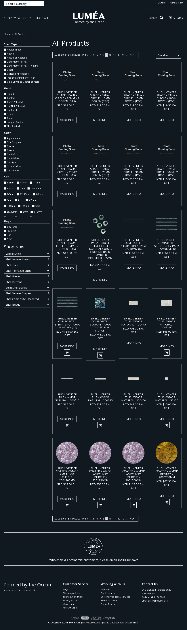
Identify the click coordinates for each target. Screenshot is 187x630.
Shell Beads (13, 304)
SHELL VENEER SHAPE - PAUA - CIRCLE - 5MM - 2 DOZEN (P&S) (167, 170)
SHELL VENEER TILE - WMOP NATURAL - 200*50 (133, 397)
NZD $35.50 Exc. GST (133, 181)
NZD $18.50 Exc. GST (100, 266)
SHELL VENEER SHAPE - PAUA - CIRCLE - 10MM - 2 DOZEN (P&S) (67, 96)
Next (133, 55)
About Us (105, 589)
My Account (69, 604)
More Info (67, 120)
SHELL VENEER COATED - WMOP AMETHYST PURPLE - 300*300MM (133, 474)
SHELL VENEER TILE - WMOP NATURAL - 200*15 (67, 397)
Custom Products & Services (115, 596)
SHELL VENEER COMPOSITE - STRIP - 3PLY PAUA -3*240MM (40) (166, 244)
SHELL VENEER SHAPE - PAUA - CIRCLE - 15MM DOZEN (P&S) (133, 96)
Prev (85, 55)
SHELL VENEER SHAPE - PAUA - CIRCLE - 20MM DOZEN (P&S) (67, 170)
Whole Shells (14, 253)
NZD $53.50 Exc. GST (100, 486)
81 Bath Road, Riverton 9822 (156, 589)
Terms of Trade (109, 600)
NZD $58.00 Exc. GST (133, 330)
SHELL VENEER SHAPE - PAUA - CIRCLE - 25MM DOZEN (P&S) (100, 170)
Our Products (108, 593)
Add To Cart (67, 352)
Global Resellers (109, 604)
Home (7, 34)
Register (176, 2)
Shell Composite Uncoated (22, 299)
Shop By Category (17, 18)
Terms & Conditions (73, 596)
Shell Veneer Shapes (18, 293)
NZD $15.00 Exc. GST (67, 406)
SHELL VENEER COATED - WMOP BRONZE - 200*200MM (166, 472)
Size (6, 177)
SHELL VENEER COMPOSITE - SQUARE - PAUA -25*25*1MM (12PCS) (100, 324)
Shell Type (11, 44)
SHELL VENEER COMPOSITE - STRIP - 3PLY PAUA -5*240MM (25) (67, 323)
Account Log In (70, 607)
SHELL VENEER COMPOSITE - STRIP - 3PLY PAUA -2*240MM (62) (133, 244)
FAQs (65, 589)
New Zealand (148, 593)
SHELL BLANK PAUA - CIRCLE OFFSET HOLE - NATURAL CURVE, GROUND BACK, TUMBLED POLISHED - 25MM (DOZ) (100, 250)
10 (110, 55)
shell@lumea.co (127, 560)
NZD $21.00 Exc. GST (100, 406)
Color (7, 132)
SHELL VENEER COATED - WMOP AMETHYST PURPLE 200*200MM (67, 474)
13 (123, 55)
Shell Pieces (13, 276)
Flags (7, 221)
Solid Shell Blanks (16, 287)
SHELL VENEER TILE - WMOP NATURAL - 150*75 (133, 321)
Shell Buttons (14, 282)
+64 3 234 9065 (157, 597)
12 (119, 55)
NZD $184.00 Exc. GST (133, 254)
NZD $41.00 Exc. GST (133, 406)
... (90, 55)
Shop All (42, 18)
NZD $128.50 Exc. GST (133, 486)
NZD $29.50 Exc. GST (100, 181)
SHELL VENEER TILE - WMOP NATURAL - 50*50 (166, 397)
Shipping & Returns (72, 593)
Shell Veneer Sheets (18, 259)
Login (162, 2)
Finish (8, 88)
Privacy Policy (70, 600)
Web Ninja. (133, 622)
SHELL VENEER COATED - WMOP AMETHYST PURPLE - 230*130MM (100, 474)
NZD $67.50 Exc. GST (67, 486)
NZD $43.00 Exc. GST (100, 336)
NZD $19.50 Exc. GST (67, 107)
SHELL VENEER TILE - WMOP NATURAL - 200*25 (100, 397)
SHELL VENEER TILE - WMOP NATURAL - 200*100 (166, 323)
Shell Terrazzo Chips (18, 270)
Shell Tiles (12, 265)
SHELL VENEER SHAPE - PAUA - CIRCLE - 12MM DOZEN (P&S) (100, 96)
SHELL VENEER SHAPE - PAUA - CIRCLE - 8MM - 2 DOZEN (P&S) (67, 244)
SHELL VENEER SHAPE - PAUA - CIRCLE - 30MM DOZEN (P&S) (133, 170)
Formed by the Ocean (88, 22)
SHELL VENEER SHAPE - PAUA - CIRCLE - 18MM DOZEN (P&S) (167, 96)
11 (114, 55)
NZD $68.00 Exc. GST (166, 333)
